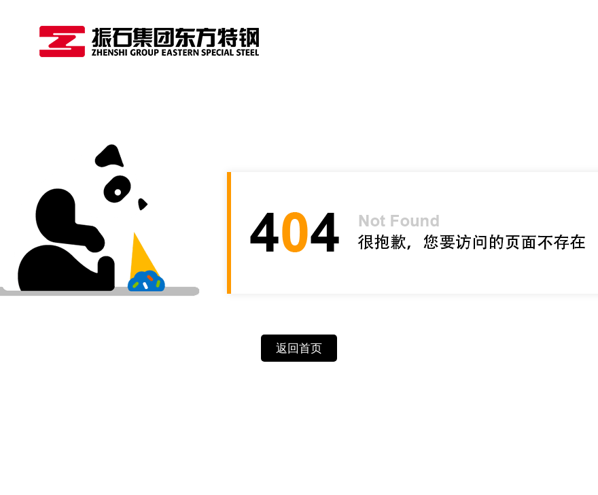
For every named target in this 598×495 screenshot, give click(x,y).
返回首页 (299, 348)
